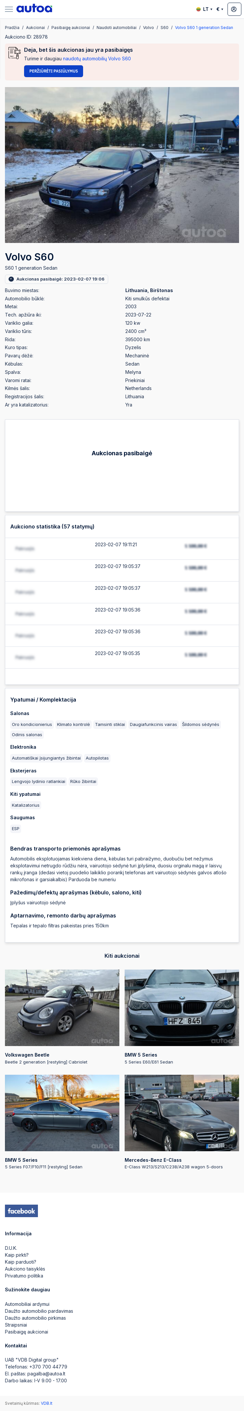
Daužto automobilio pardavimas (39, 1311)
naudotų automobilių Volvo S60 (97, 58)
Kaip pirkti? (17, 1255)
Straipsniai (16, 1325)
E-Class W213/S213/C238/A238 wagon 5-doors (182, 1122)
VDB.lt (46, 1403)
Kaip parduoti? (20, 1262)
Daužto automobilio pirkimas (35, 1318)
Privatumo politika (24, 1275)
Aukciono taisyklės (25, 1269)
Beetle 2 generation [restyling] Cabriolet (62, 1017)
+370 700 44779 (48, 1366)
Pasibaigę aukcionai (26, 1332)
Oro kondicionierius (32, 724)
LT (204, 9)
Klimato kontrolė (73, 724)
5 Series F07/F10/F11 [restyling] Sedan (62, 1122)
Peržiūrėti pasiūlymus (53, 71)
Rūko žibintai (83, 781)
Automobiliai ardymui (27, 1304)
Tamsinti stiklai (110, 724)
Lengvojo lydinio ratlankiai (38, 781)
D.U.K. (11, 1248)
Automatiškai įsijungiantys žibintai (46, 758)
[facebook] (21, 1211)
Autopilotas (97, 758)
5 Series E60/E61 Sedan (182, 1017)
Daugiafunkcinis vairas (153, 724)
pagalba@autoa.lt (46, 1373)
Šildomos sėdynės (200, 724)
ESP (15, 828)
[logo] (34, 9)
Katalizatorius (26, 805)
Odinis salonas (27, 734)
